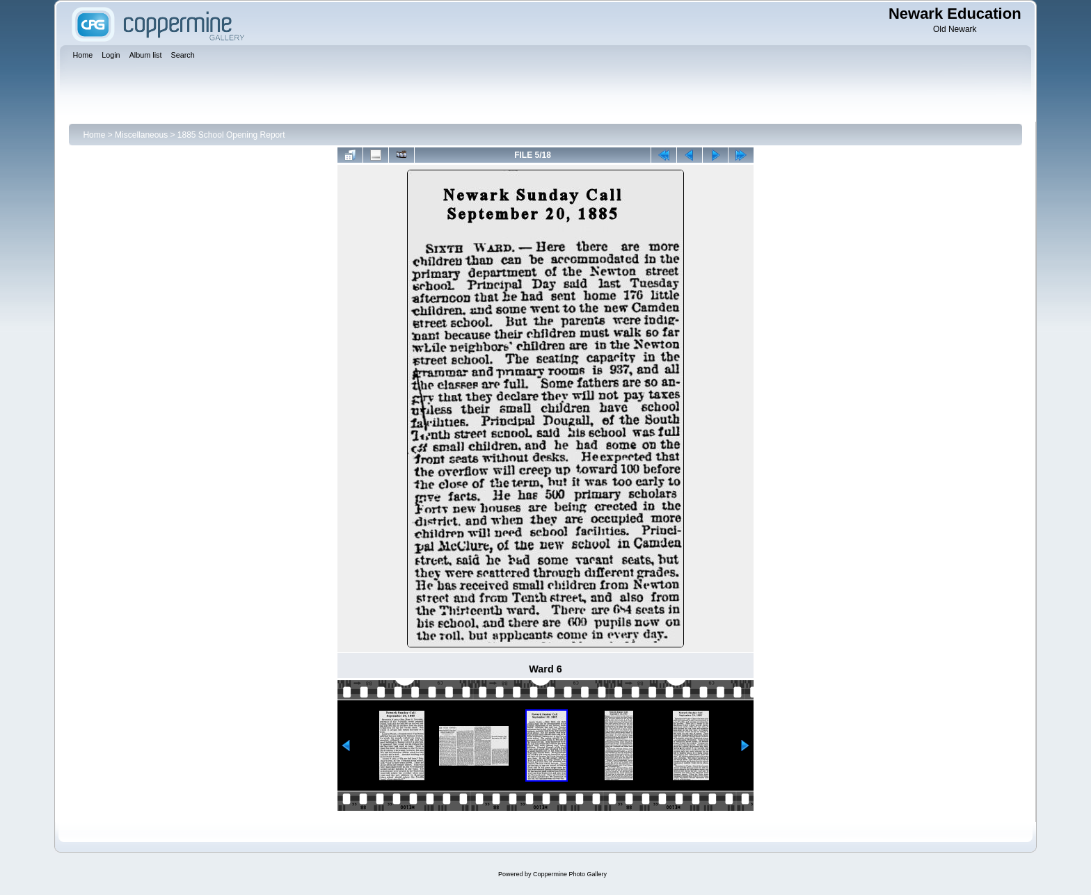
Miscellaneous (141, 135)
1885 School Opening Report (231, 135)
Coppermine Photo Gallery (570, 874)
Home (94, 135)
